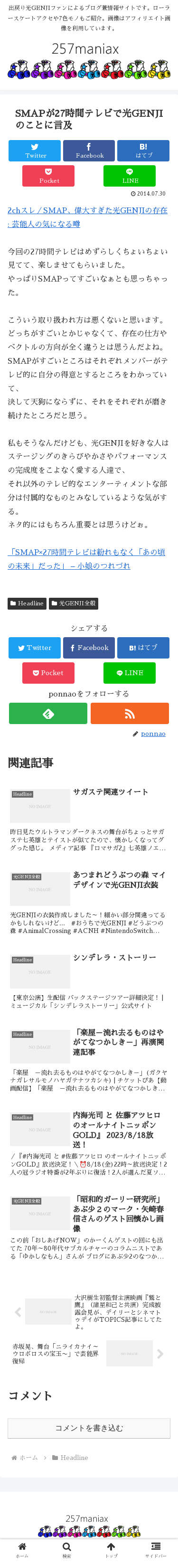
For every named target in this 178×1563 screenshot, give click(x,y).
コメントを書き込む (89, 1428)
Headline (27, 603)
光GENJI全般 (73, 603)
